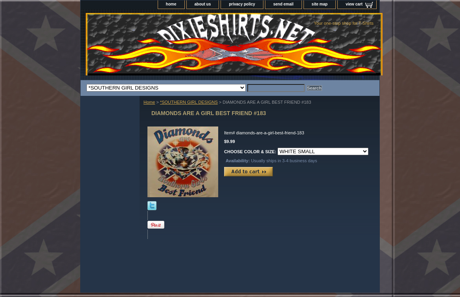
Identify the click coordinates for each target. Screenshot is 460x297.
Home (149, 102)
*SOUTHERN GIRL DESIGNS (189, 102)
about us (203, 4)
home (171, 4)
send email (283, 4)
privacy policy (242, 4)
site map (320, 4)
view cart (354, 4)
